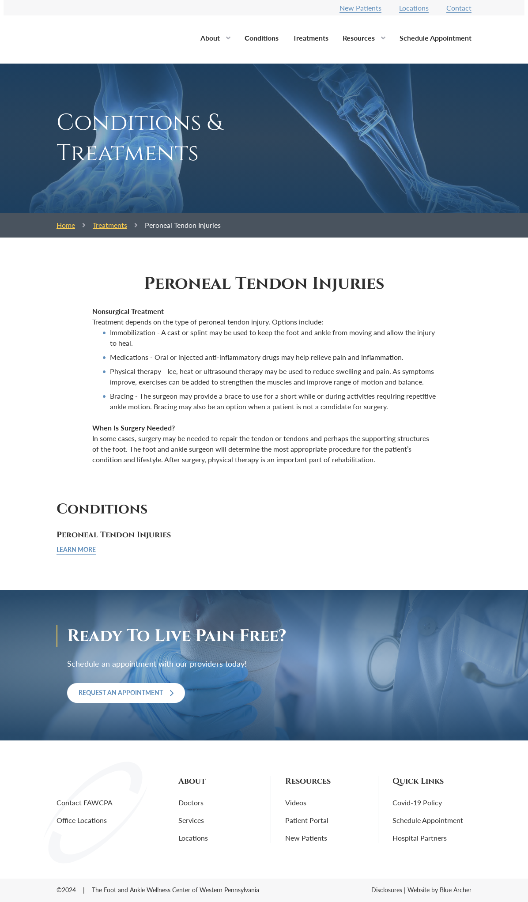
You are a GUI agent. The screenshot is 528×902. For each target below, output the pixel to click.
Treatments (310, 38)
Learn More (76, 549)
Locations (414, 8)
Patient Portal (306, 820)
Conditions (262, 38)
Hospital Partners (419, 838)
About (210, 38)
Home (66, 225)
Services (191, 820)
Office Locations (82, 820)
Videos (295, 802)
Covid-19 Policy (417, 802)
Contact (458, 8)
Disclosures (386, 890)
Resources (359, 38)
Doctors (191, 802)
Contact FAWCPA (85, 802)
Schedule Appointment (435, 38)
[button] (228, 41)
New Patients (360, 8)
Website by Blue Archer (439, 890)
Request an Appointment (126, 692)
